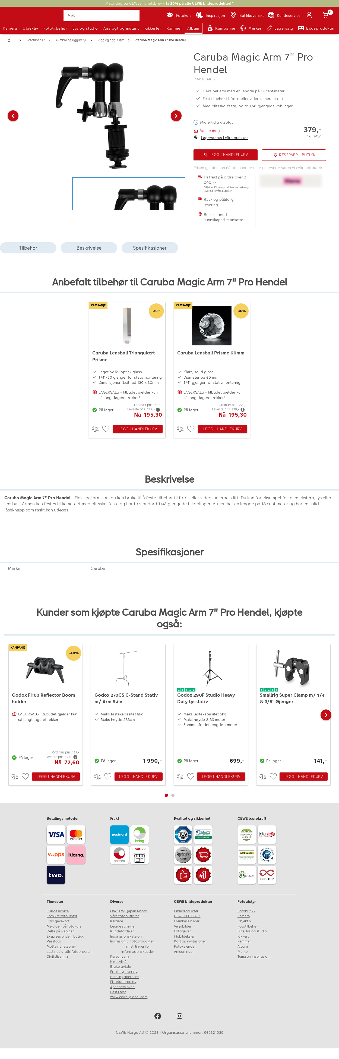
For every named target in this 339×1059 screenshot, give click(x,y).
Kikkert (243, 936)
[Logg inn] (310, 15)
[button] (13, 115)
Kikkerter (152, 28)
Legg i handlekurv (138, 429)
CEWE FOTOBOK (187, 916)
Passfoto (54, 941)
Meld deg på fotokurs (64, 926)
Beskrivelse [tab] (89, 247)
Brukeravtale (120, 966)
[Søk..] (102, 15)
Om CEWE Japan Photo (128, 911)
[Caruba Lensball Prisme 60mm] (212, 360)
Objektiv (30, 28)
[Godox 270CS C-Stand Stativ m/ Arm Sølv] (128, 705)
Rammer (174, 28)
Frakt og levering (124, 971)
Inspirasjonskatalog (126, 936)
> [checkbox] (97, 429)
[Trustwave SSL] (204, 835)
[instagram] (180, 1017)
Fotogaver (182, 931)
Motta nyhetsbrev (61, 946)
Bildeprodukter (186, 911)
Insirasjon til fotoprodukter (132, 941)
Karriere (116, 921)
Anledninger (184, 951)
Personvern (119, 956)
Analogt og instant (121, 28)
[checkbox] (106, 429)
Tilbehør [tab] (28, 247)
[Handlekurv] (326, 15)
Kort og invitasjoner (190, 941)
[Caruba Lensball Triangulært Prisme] (127, 360)
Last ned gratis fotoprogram (70, 951)
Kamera (10, 28)
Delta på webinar (60, 931)
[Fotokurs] (178, 15)
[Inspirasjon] (210, 15)
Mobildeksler (184, 936)
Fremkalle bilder (186, 921)
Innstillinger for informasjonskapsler (137, 949)
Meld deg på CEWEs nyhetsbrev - (169, 3)
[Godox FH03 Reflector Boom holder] (46, 705)
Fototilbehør (55, 28)
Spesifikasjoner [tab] (150, 247)
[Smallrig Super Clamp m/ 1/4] (293, 705)
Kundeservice (58, 911)
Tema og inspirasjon (253, 956)
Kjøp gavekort (58, 921)
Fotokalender (185, 946)
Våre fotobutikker (124, 916)
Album (193, 28)
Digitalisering (57, 956)
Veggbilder (182, 926)
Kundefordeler (122, 931)
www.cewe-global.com (128, 997)
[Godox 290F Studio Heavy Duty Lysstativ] (211, 705)
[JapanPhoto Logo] (17, 20)
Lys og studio (85, 28)
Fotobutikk (246, 911)
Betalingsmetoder (124, 977)
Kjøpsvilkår (119, 961)
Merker (243, 951)
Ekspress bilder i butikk (65, 936)
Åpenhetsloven (122, 987)
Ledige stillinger (123, 926)
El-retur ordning (123, 981)
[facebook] (158, 1017)
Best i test (118, 992)
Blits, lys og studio (252, 931)
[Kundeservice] (284, 15)
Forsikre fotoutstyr (62, 916)
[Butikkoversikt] (246, 15)
